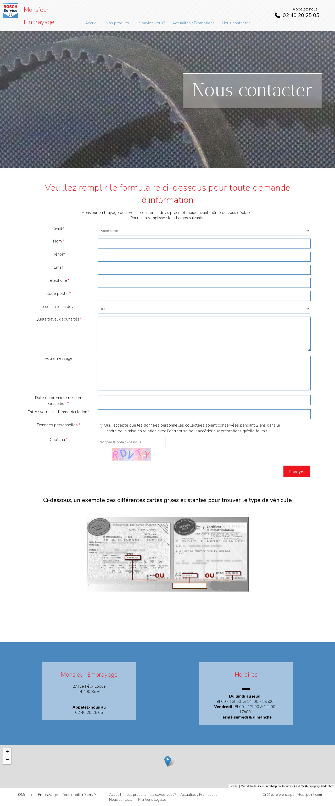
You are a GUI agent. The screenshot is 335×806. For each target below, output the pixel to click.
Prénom (58, 254)
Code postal (57, 293)
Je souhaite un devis (58, 307)
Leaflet (234, 786)
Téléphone (57, 280)
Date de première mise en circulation (58, 400)
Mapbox (328, 786)
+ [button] (7, 752)
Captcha (57, 440)
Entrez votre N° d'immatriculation (57, 412)
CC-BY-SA (301, 786)
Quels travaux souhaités (57, 319)
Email (58, 267)
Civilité (58, 228)
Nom (57, 241)
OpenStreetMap (266, 786)
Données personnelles (57, 425)
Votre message (58, 358)
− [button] (7, 760)
